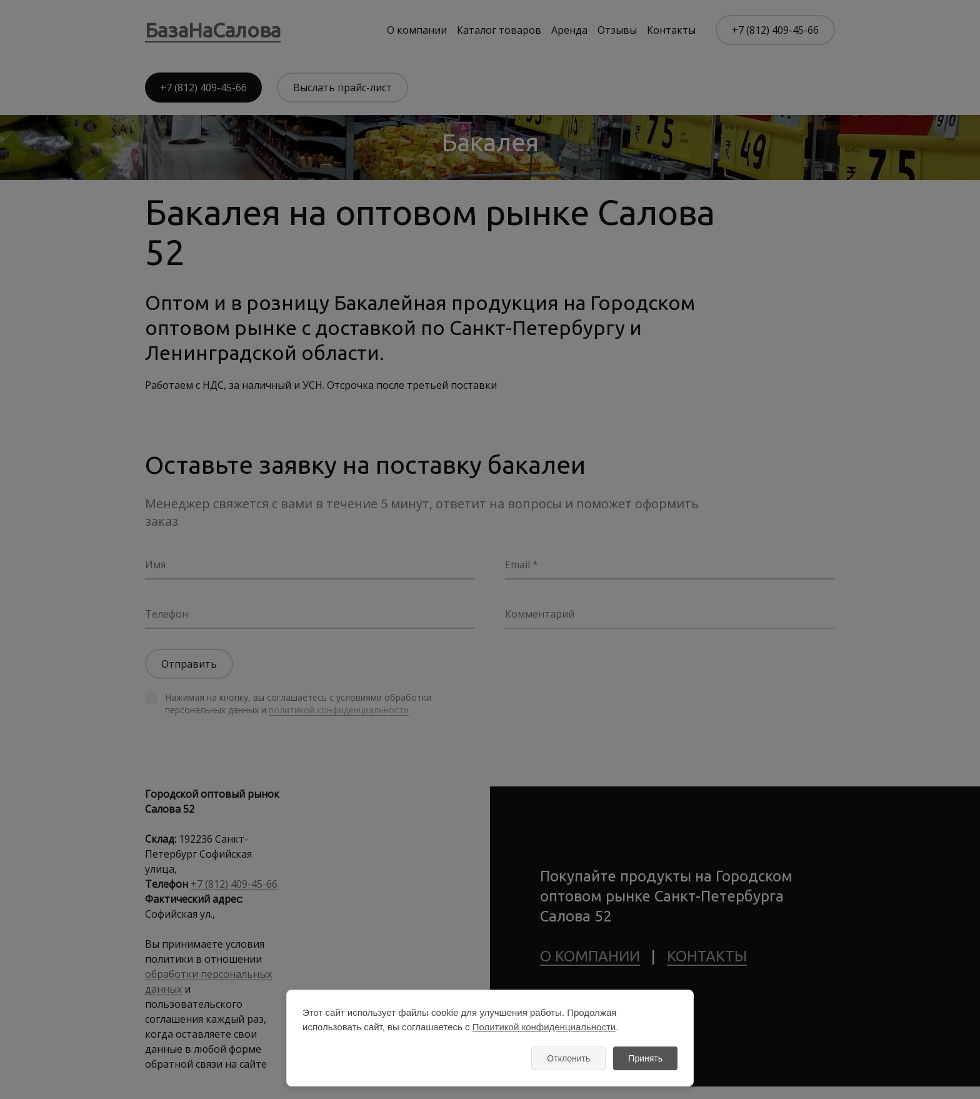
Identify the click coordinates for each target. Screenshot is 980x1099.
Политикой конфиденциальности (544, 1026)
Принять (645, 1058)
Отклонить (568, 1058)
